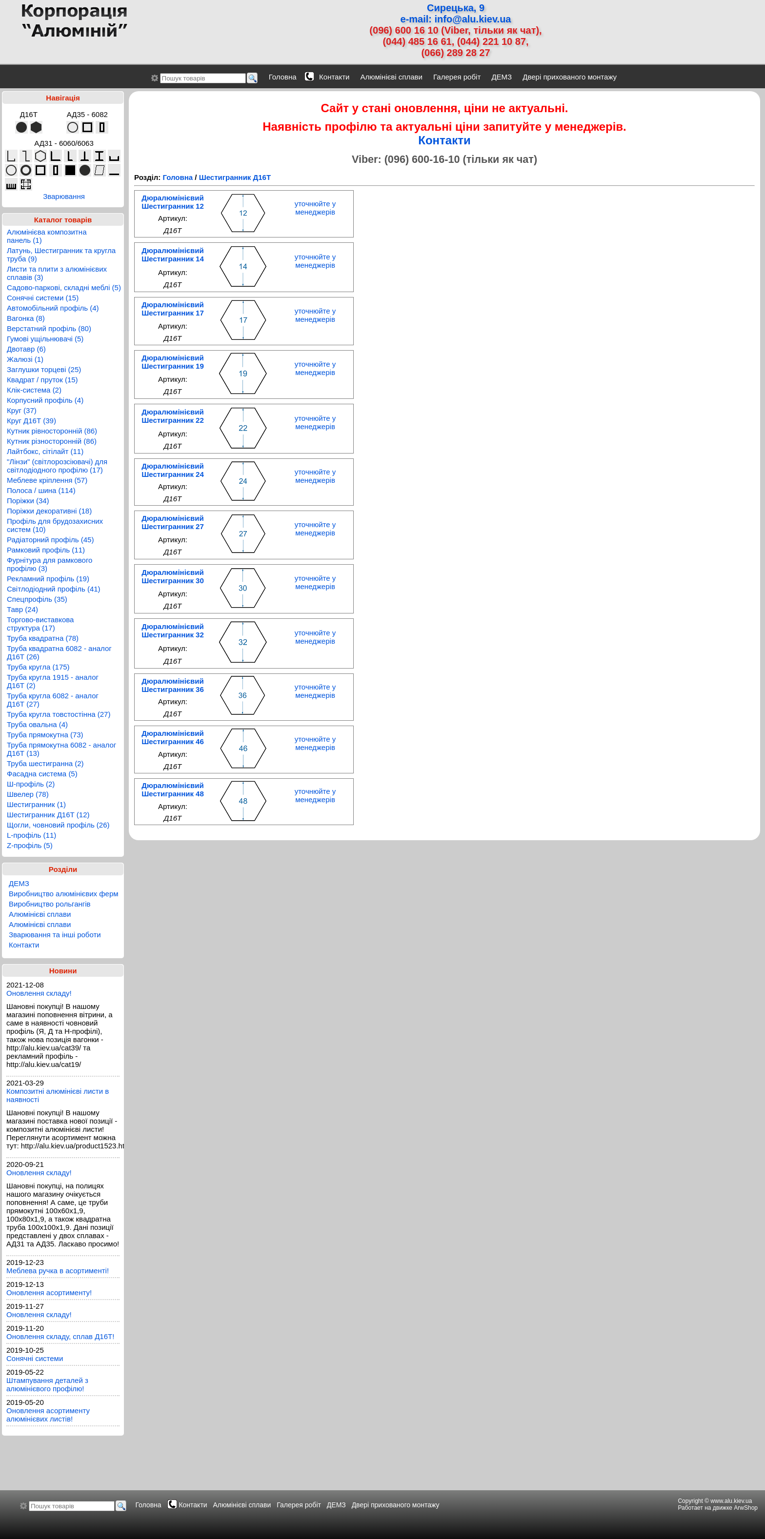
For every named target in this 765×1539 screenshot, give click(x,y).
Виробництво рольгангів (50, 904)
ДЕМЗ (501, 77)
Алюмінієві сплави (392, 77)
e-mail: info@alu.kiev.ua (456, 19)
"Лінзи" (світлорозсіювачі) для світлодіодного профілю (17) (57, 465)
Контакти (334, 77)
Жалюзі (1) (25, 359)
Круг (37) (22, 410)
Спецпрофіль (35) (37, 599)
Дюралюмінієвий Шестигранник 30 (172, 576)
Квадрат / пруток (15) (42, 379)
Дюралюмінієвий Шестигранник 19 (172, 362)
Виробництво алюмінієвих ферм (64, 893)
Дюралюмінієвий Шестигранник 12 (172, 202)
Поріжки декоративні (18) (49, 511)
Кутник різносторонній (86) (52, 441)
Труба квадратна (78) (43, 638)
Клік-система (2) (34, 390)
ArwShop (746, 1507)
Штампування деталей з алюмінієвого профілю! (47, 1384)
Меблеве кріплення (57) (47, 480)
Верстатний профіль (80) (49, 328)
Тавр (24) (22, 609)
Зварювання (64, 196)
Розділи (63, 869)
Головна (283, 77)
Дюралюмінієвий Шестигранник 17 (172, 308)
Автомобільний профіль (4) (53, 308)
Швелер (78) (28, 794)
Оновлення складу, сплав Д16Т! (60, 1336)
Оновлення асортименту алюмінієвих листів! (48, 1414)
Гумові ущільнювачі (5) (45, 339)
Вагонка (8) (26, 318)
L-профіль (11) (31, 835)
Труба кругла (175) (38, 667)
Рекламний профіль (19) (48, 578)
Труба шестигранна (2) (45, 763)
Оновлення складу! (39, 993)
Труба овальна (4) (37, 724)
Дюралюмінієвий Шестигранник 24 (172, 470)
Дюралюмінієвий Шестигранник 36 (172, 685)
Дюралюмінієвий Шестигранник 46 (172, 737)
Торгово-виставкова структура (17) (40, 623)
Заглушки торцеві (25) (44, 369)
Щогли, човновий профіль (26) (58, 825)
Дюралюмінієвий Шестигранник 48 (172, 789)
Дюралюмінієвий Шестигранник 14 (172, 254)
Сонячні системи (34, 1358)
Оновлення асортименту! (49, 1292)
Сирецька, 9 (455, 7)
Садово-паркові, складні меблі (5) (64, 287)
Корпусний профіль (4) (45, 400)
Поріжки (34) (28, 500)
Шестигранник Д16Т (235, 177)
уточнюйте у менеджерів (315, 207)
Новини (63, 971)
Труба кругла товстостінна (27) (58, 714)
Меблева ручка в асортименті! (57, 1270)
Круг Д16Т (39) (31, 420)
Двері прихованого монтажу (570, 77)
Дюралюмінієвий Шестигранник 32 (172, 630)
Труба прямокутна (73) (45, 734)
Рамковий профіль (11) (46, 550)
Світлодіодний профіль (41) (54, 589)
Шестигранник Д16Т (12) (48, 814)
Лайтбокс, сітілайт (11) (45, 451)
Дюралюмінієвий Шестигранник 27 (172, 522)
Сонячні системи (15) (43, 298)
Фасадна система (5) (42, 774)
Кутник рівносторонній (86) (52, 431)
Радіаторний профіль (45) (50, 539)
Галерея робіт (457, 77)
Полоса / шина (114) (41, 490)
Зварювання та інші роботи (55, 934)
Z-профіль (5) (30, 845)
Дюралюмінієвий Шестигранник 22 (172, 416)
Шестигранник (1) (36, 804)
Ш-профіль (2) (31, 784)
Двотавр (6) (26, 349)
